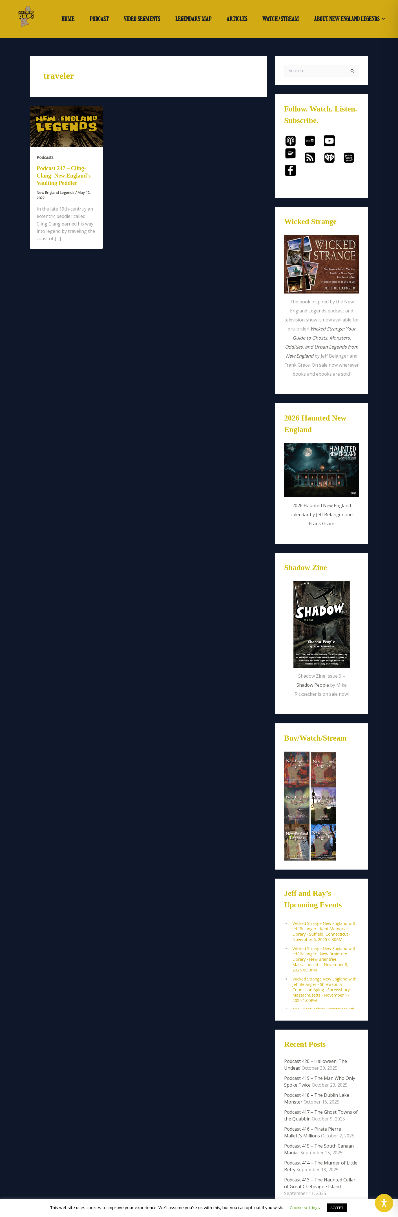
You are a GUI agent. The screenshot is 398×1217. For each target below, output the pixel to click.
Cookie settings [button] (305, 1207)
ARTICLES (237, 19)
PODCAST (99, 19)
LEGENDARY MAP (193, 19)
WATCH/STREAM (280, 19)
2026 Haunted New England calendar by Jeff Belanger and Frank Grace (322, 514)
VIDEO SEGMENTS (142, 19)
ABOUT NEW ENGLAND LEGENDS (349, 19)
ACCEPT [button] (336, 1207)
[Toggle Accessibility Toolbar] (384, 1203)
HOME (67, 19)
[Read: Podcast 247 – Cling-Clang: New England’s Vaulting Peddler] (66, 126)
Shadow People (313, 685)
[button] (349, 19)
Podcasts (45, 157)
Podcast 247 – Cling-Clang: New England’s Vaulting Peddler (64, 175)
